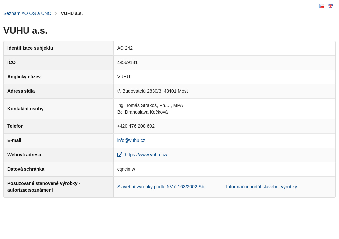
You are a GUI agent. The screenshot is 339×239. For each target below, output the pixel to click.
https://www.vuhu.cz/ (142, 154)
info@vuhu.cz (131, 140)
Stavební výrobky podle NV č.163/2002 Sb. (161, 186)
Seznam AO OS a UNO (27, 13)
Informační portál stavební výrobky (261, 186)
